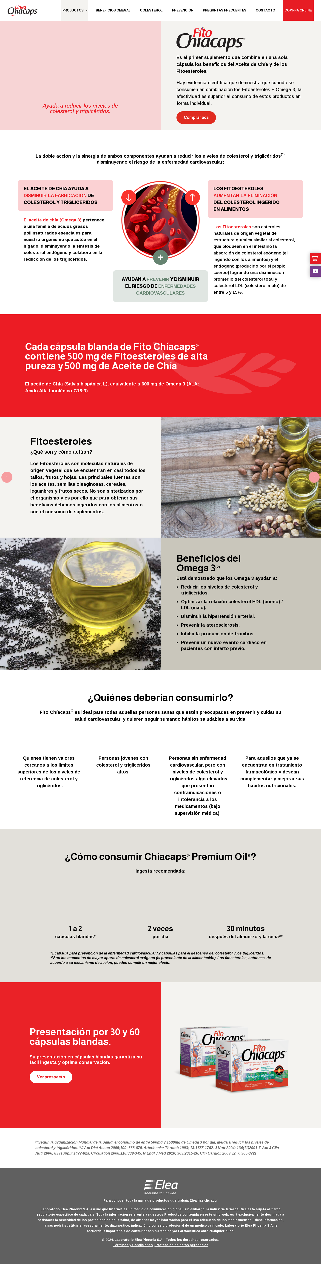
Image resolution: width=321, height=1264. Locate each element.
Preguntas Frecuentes (224, 10)
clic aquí (211, 1200)
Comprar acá (196, 117)
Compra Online (298, 10)
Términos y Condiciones (133, 1245)
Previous (10, 477)
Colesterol (151, 10)
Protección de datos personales (181, 1245)
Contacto (265, 10)
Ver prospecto (51, 1077)
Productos (73, 10)
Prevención (182, 10)
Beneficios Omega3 (113, 10)
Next (311, 477)
